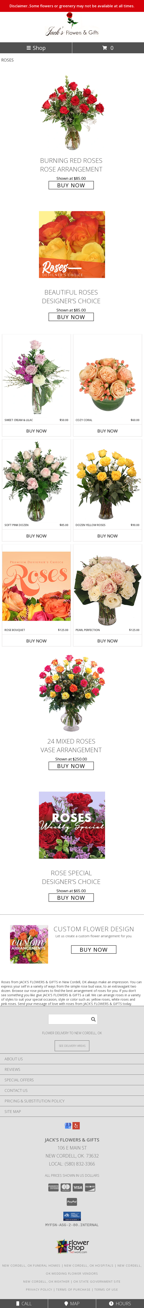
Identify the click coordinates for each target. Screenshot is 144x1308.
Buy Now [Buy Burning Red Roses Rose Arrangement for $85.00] (71, 185)
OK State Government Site (97, 1281)
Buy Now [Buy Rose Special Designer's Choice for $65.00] (71, 897)
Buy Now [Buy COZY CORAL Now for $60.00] (107, 431)
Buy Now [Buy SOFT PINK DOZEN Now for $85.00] (36, 536)
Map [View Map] (72, 1303)
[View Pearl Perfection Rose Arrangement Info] (107, 586)
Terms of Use (106, 1289)
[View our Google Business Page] (68, 1128)
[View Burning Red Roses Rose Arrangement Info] (72, 112)
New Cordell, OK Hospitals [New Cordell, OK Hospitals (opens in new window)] (89, 1265)
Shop (36, 47)
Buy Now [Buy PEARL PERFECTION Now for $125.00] (107, 641)
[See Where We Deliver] (72, 1045)
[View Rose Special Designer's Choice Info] (72, 825)
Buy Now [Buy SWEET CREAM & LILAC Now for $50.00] (36, 431)
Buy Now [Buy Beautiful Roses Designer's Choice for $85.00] (71, 317)
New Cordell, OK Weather (46, 1281)
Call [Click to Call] (24, 1303)
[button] (72, 1216)
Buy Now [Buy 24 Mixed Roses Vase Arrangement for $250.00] (71, 766)
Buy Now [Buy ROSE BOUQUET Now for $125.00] (36, 641)
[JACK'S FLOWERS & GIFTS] (72, 35)
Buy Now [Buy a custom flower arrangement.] (94, 949)
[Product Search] (73, 1019)
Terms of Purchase (73, 1289)
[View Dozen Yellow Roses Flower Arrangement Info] (107, 481)
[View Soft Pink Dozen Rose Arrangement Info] (36, 481)
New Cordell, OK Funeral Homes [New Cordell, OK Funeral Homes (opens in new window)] (31, 1265)
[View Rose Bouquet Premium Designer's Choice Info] (36, 586)
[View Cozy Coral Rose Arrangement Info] (107, 376)
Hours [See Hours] (120, 1303)
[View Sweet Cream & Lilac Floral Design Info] (36, 376)
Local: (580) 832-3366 (72, 1164)
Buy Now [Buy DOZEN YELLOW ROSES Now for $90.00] (107, 536)
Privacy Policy (39, 1289)
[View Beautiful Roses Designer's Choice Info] (72, 244)
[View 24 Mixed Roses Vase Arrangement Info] (72, 693)
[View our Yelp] (76, 1128)
